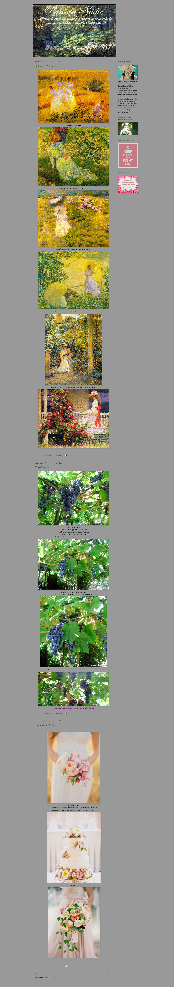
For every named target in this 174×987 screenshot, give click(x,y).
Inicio (75, 974)
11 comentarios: (58, 455)
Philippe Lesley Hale (45, 66)
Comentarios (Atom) (50, 977)
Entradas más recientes (42, 974)
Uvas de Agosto (42, 467)
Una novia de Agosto (45, 725)
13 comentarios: (58, 713)
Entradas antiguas (106, 974)
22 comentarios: (58, 966)
